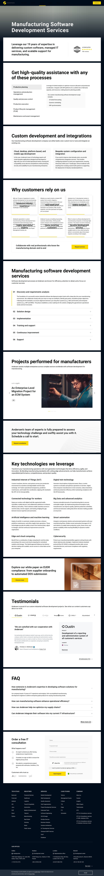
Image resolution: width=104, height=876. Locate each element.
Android (14, 800)
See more (87, 864)
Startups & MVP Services (47, 830)
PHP (13, 809)
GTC (77, 809)
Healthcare (27, 797)
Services (33, 3)
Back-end (14, 794)
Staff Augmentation (46, 803)
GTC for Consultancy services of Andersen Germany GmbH (84, 821)
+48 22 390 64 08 (36, 860)
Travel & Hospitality (29, 803)
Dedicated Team (45, 809)
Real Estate (27, 818)
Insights (50, 3)
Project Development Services (48, 806)
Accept (85, 872)
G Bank (63, 800)
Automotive (27, 806)
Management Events (66, 797)
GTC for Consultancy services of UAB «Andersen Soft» (84, 816)
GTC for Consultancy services (84, 812)
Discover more (20, 580)
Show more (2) (86, 721)
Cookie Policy (37, 871)
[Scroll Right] (94, 615)
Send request (57, 772)
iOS (12, 803)
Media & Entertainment (30, 809)
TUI (62, 803)
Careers (67, 3)
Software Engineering (46, 812)
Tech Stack (24, 3)
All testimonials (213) (84, 657)
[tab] (27, 93)
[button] (52, 292)
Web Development (45, 797)
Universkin (63, 812)
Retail (25, 824)
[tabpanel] (69, 96)
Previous (9, 393)
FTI (62, 809)
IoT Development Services (47, 827)
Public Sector (27, 827)
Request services (80, 247)
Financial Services (29, 794)
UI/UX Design (44, 815)
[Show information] (76, 767)
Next (94, 393)
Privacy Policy (31, 873)
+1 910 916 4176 (16, 860)
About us (58, 3)
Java (13, 806)
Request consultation (20, 443)
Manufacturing (28, 815)
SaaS (42, 833)
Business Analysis (45, 821)
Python (13, 815)
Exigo (62, 806)
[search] (90, 2)
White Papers (79, 803)
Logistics (26, 800)
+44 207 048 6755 (57, 860)
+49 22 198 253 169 (78, 860)
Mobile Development (46, 794)
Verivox (63, 794)
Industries (41, 3)
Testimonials (79, 806)
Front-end (14, 797)
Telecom (26, 812)
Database (43, 836)
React (13, 812)
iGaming (26, 821)
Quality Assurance (45, 800)
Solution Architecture (46, 824)
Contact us (96, 2)
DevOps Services (45, 818)
